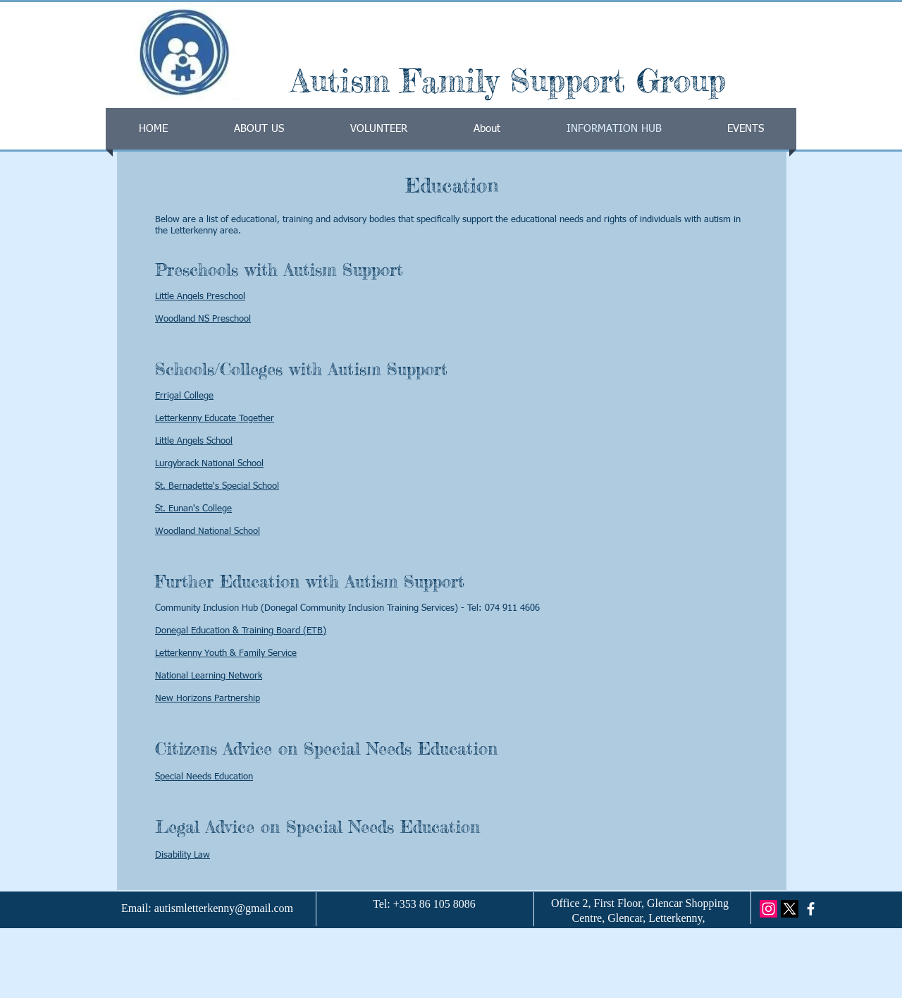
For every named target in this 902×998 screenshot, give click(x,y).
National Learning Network (208, 676)
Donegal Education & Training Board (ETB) (240, 630)
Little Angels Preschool (200, 296)
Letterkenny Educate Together (214, 418)
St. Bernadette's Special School (217, 486)
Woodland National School (207, 531)
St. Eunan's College (193, 508)
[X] (789, 909)
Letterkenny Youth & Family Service (226, 653)
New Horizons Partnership (207, 698)
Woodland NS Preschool (203, 319)
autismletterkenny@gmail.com (223, 908)
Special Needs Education (204, 776)
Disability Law (182, 855)
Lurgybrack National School (209, 463)
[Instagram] (768, 909)
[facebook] (811, 909)
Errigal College (184, 396)
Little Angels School (194, 441)
